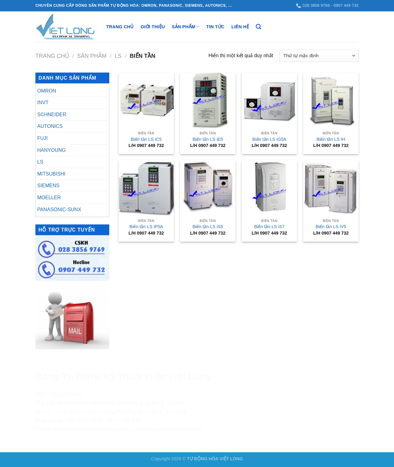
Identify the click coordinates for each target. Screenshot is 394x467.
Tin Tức (215, 26)
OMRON (46, 90)
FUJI (42, 138)
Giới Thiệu (153, 26)
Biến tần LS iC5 (146, 139)
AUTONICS (49, 126)
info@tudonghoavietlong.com (91, 429)
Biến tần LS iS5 (207, 226)
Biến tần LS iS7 (269, 226)
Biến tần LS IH (331, 139)
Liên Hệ (240, 26)
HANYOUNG (51, 150)
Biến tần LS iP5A (146, 226)
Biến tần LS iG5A (269, 139)
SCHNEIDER (51, 114)
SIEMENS (48, 185)
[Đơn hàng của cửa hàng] (319, 56)
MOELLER (49, 197)
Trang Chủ (120, 26)
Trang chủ (52, 56)
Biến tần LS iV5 (331, 226)
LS (118, 56)
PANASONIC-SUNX (59, 209)
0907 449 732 (124, 421)
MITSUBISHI (51, 173)
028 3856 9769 (84, 421)
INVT (42, 102)
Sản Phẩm (185, 27)
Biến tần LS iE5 (207, 139)
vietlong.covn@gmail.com (168, 429)
